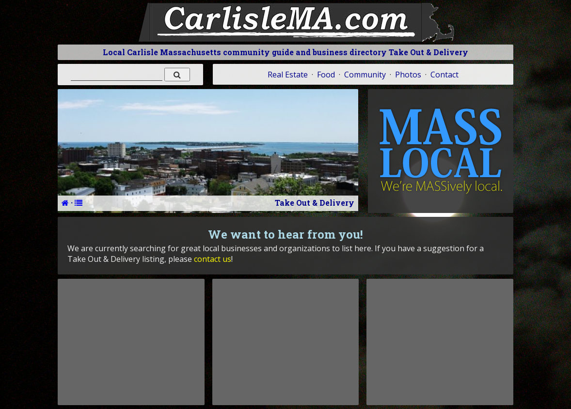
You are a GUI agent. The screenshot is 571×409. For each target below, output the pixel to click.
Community (365, 74)
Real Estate (288, 74)
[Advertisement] (131, 341)
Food (326, 74)
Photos (408, 74)
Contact (444, 74)
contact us (212, 259)
